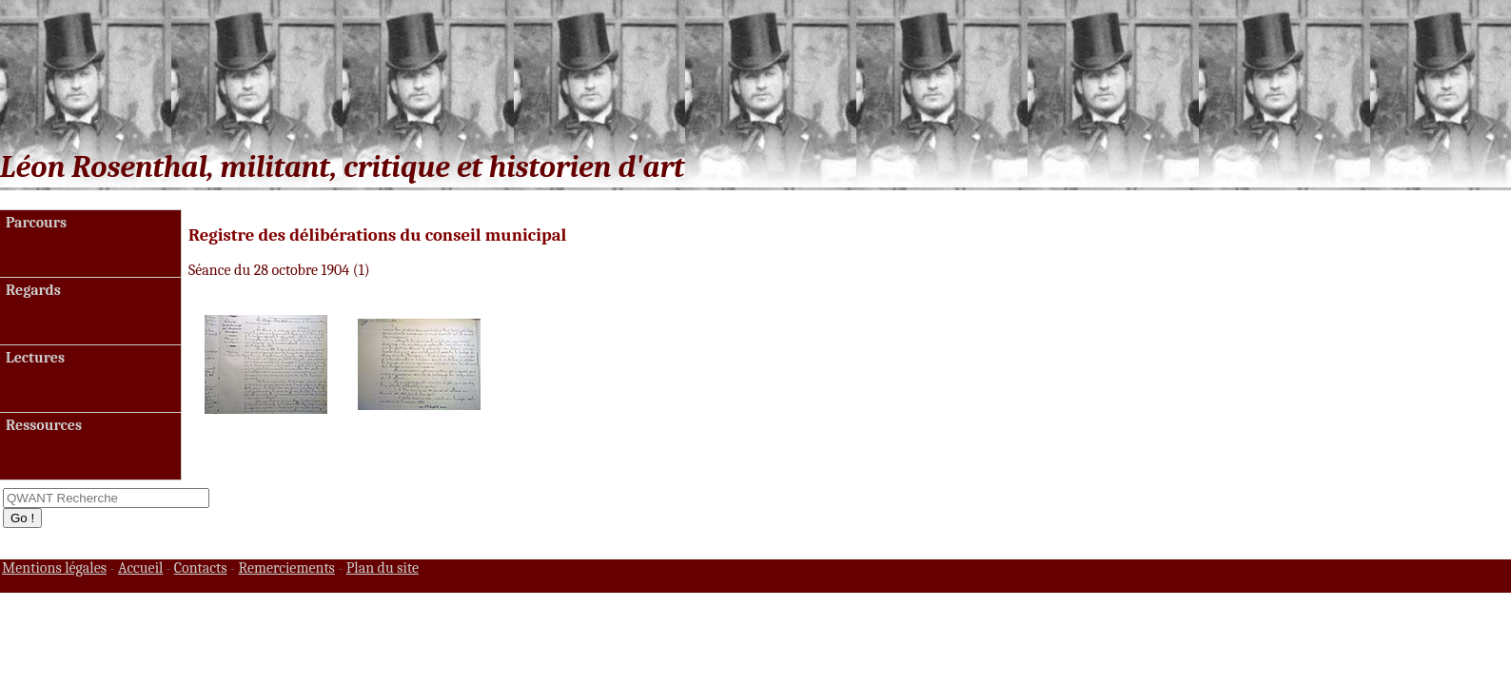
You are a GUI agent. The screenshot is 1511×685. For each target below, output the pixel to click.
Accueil (141, 568)
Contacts (200, 568)
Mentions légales (54, 568)
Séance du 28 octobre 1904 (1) (279, 270)
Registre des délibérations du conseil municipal (377, 235)
